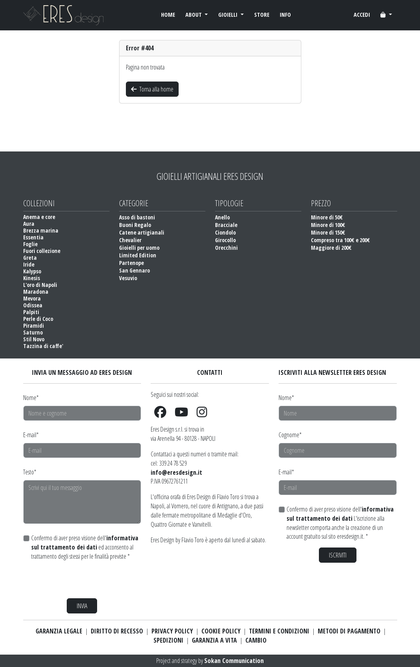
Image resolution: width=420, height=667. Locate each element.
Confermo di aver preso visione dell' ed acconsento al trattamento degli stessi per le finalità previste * (84, 547)
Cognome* (290, 434)
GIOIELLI (228, 14)
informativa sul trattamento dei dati (84, 543)
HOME (168, 14)
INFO (285, 14)
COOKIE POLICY (221, 631)
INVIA (82, 605)
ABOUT (194, 14)
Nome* (31, 397)
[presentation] (84, 579)
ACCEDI (362, 14)
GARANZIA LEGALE (59, 631)
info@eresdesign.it (176, 472)
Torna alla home (152, 89)
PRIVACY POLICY (172, 631)
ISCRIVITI (337, 555)
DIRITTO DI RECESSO (117, 631)
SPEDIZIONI (168, 640)
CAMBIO (256, 640)
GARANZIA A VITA (214, 640)
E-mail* (31, 434)
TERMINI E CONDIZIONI (279, 631)
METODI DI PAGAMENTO (349, 631)
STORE (261, 14)
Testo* (29, 472)
